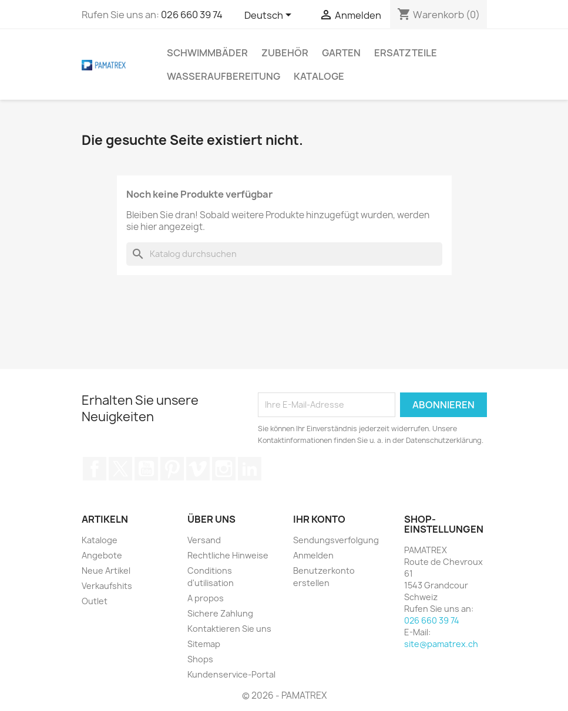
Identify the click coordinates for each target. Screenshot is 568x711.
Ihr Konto (319, 519)
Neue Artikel (106, 570)
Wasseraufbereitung (223, 76)
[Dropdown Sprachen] (269, 16)
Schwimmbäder (207, 52)
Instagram (224, 468)
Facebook (94, 468)
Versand (204, 540)
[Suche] (284, 254)
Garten (341, 52)
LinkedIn (249, 468)
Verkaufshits (107, 585)
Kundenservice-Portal (231, 674)
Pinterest (172, 468)
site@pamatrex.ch (441, 643)
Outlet (94, 601)
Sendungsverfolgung (336, 540)
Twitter (120, 468)
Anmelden (313, 555)
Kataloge (319, 76)
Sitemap (203, 643)
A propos (205, 598)
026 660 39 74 (192, 14)
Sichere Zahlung (220, 613)
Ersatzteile (405, 52)
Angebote (102, 555)
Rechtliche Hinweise (227, 555)
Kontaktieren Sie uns (229, 628)
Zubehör (284, 52)
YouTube (146, 468)
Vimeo (198, 468)
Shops (200, 659)
